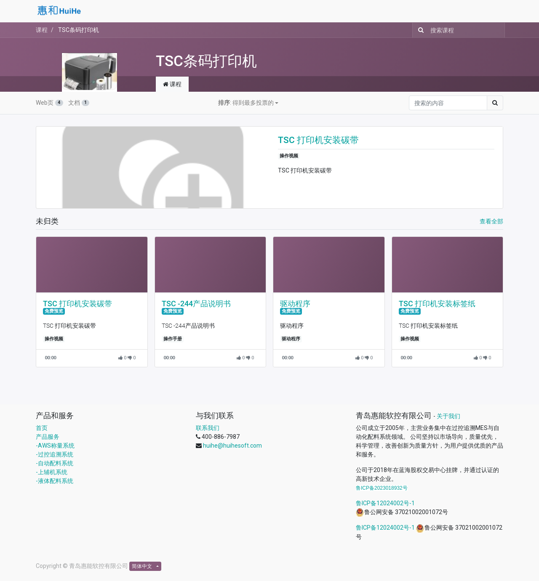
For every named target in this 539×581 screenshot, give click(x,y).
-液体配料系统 (54, 481)
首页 (42, 427)
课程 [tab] (172, 84)
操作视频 (289, 156)
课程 (42, 30)
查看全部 (491, 221)
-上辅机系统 (51, 472)
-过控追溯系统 (54, 454)
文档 (79, 102)
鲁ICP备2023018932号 (382, 488)
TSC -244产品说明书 (196, 304)
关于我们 (448, 416)
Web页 (49, 102)
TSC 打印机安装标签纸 (437, 304)
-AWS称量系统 (55, 445)
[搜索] (419, 30)
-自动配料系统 (54, 463)
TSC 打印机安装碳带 (318, 140)
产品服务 (47, 436)
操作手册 (172, 339)
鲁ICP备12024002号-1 (385, 503)
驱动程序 (295, 304)
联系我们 (207, 427)
